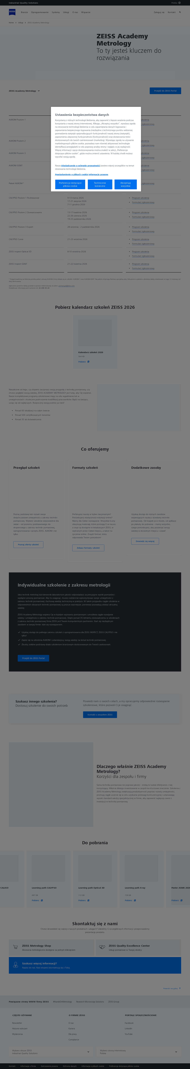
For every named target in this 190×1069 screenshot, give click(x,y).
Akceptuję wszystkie (125, 184)
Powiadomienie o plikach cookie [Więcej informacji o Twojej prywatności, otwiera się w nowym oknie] (71, 174)
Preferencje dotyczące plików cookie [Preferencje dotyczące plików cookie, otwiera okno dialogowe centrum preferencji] (70, 184)
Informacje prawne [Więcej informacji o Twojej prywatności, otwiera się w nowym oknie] (98, 174)
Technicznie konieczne (100, 184)
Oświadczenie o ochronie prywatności (80, 165)
